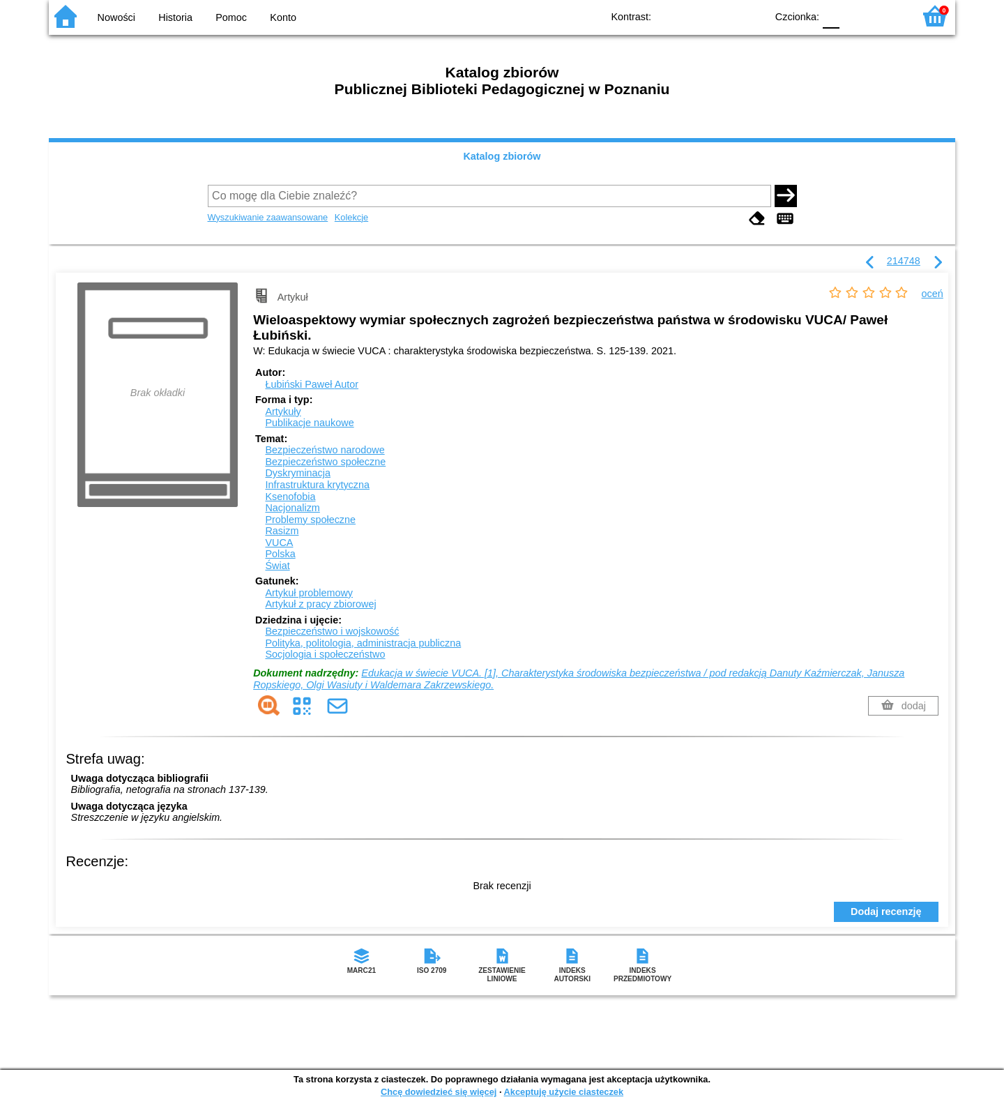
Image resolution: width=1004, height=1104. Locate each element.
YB (723, 16)
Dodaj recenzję (886, 911)
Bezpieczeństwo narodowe (324, 449)
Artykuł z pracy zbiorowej (320, 604)
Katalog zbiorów (501, 156)
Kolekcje (351, 217)
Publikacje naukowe (309, 422)
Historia (175, 17)
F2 (887, 16)
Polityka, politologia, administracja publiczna (363, 643)
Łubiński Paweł (311, 384)
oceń (932, 293)
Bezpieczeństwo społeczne (325, 461)
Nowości (116, 17)
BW (695, 16)
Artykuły (283, 411)
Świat (277, 565)
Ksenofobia (290, 496)
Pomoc (231, 17)
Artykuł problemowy (309, 592)
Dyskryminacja (297, 472)
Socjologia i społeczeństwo (325, 654)
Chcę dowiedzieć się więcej (438, 1092)
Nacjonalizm (292, 507)
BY (751, 16)
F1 (855, 16)
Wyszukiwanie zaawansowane (268, 217)
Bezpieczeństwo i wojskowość (332, 631)
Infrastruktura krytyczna (317, 484)
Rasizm (281, 530)
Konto (283, 17)
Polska (280, 553)
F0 (830, 16)
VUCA (279, 542)
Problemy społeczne (310, 519)
